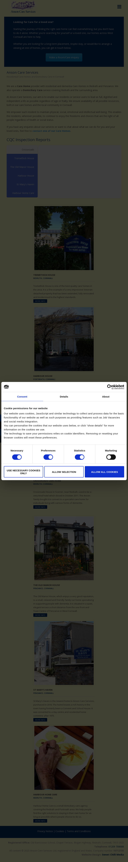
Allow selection (64, 471)
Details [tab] (64, 396)
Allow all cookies (104, 471)
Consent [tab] (22, 396)
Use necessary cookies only (23, 472)
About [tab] (106, 396)
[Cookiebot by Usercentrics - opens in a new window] (109, 386)
